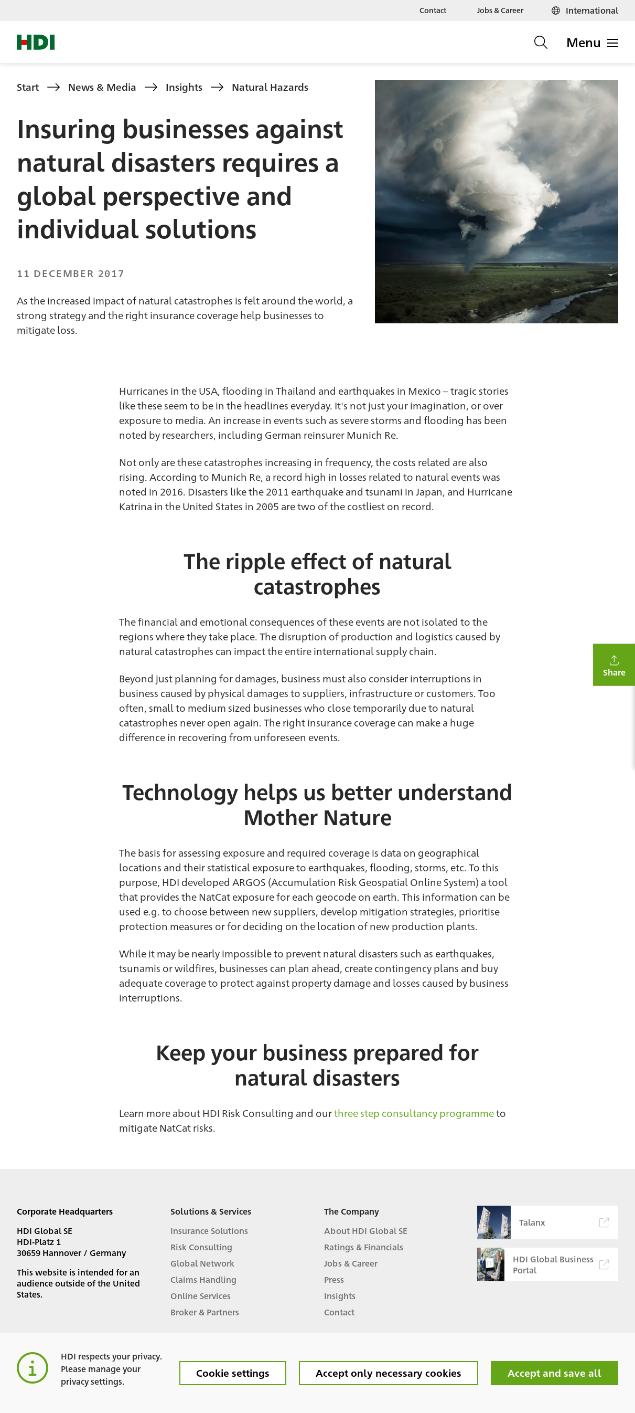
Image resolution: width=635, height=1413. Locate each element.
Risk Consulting (201, 1246)
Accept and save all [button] (554, 1372)
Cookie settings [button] (233, 1372)
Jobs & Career (500, 10)
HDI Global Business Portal (543, 1264)
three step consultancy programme (414, 1113)
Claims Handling (203, 1279)
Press (334, 1279)
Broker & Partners (204, 1311)
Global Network (202, 1263)
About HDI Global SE (365, 1230)
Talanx (543, 1222)
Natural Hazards (270, 86)
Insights (184, 86)
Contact (432, 10)
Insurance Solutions (209, 1230)
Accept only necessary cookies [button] (388, 1372)
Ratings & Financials (363, 1246)
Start (28, 86)
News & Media (102, 86)
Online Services (200, 1295)
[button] (614, 665)
